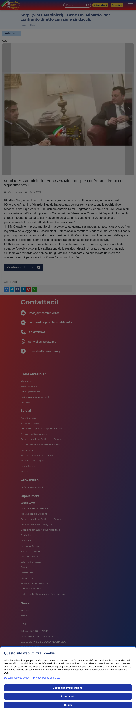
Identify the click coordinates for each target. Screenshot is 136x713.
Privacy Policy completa (46, 677)
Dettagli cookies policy (17, 677)
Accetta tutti (68, 696)
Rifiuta (68, 704)
